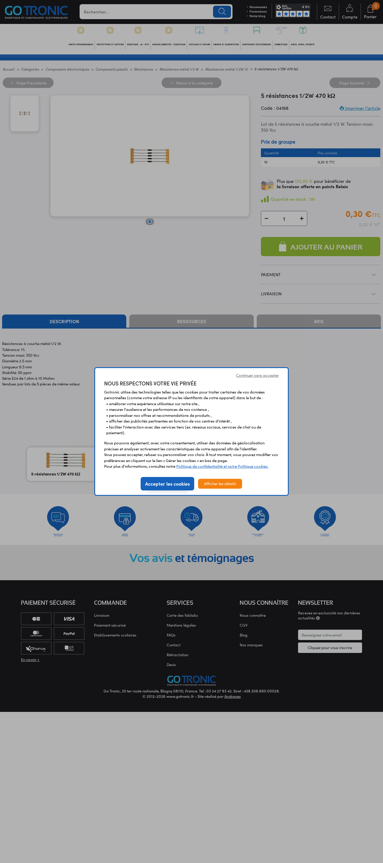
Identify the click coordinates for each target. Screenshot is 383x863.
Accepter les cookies (167, 483)
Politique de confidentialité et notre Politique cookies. (222, 466)
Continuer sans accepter (257, 375)
